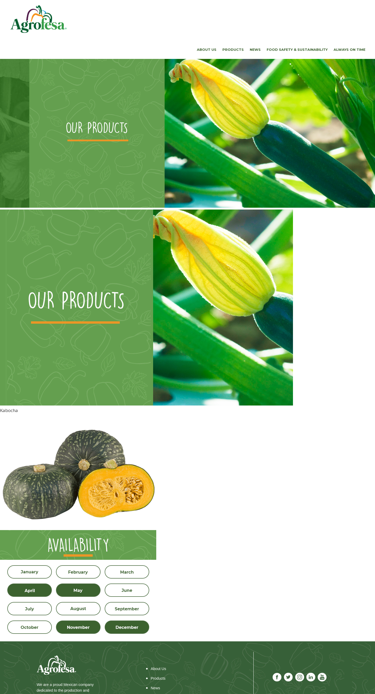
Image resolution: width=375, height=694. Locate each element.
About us (206, 50)
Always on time (349, 50)
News (255, 50)
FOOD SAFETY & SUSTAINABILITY (297, 50)
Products (233, 50)
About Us (158, 669)
